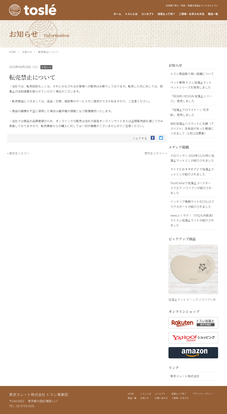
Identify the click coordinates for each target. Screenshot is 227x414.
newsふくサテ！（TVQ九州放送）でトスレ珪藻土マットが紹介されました (192, 220)
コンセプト (147, 14)
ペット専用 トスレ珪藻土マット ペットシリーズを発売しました (191, 84)
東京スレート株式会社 (184, 376)
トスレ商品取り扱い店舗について (192, 73)
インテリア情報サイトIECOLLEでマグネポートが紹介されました (192, 204)
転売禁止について (48, 52)
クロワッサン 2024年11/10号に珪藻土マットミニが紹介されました (192, 158)
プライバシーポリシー (203, 393)
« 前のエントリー (18, 153)
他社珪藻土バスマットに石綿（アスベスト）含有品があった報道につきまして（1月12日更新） (192, 128)
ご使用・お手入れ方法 (191, 14)
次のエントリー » (155, 153)
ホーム (117, 14)
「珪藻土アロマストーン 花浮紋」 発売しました (189, 112)
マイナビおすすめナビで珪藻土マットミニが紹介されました (192, 171)
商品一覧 (213, 14)
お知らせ (27, 52)
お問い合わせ (161, 397)
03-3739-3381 (25, 406)
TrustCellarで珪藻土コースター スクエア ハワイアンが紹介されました (191, 188)
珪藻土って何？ (166, 14)
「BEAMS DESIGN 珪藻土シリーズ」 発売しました (191, 98)
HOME (12, 52)
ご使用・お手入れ (180, 397)
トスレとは (131, 14)
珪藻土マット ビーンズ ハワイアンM (192, 299)
